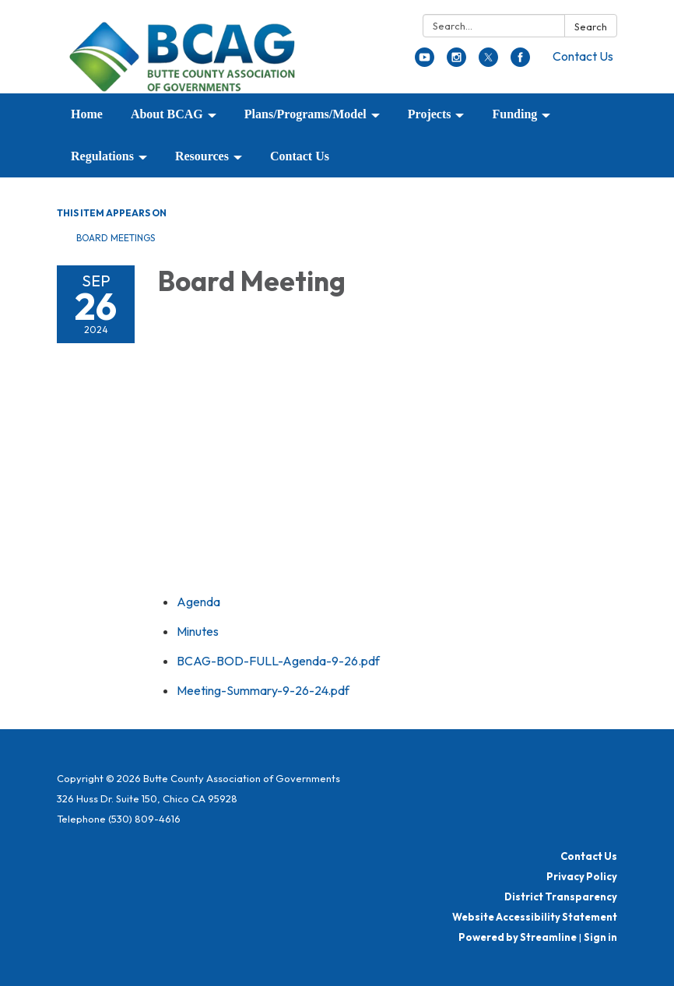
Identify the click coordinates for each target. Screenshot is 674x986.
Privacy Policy (581, 876)
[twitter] (488, 62)
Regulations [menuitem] (102, 156)
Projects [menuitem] (429, 114)
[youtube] (424, 62)
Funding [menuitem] (514, 114)
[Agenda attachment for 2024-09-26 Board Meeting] (198, 601)
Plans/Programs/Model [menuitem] (305, 114)
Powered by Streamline (517, 937)
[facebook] (520, 62)
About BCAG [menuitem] (167, 114)
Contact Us (583, 56)
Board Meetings (115, 238)
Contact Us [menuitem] (299, 156)
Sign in (600, 937)
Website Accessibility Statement (534, 917)
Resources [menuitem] (202, 156)
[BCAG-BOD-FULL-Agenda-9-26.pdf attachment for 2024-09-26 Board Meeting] (278, 660)
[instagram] (456, 62)
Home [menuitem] (87, 114)
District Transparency (560, 896)
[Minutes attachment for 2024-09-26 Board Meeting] (198, 631)
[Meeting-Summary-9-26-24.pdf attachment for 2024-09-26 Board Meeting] (263, 690)
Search (590, 26)
